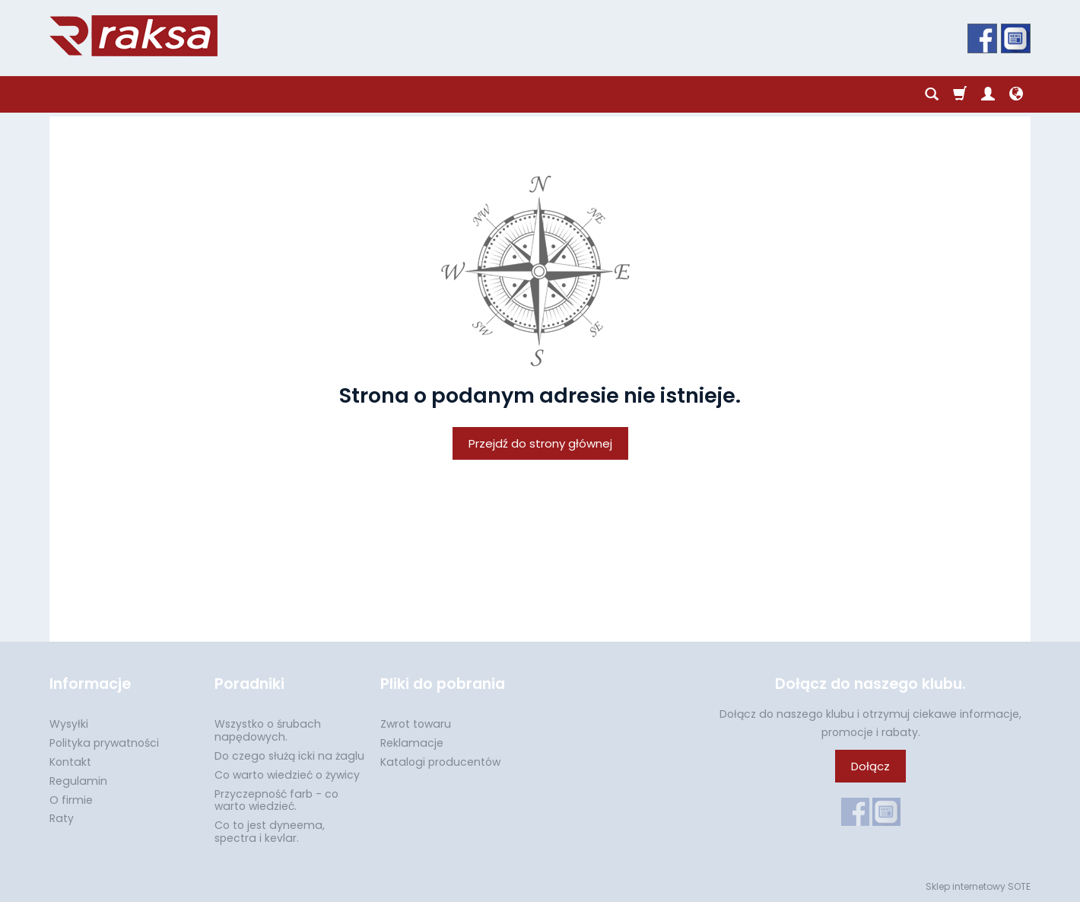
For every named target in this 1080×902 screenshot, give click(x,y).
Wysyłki (68, 723)
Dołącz (870, 766)
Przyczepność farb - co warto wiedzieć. (276, 800)
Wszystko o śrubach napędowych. (267, 730)
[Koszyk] (959, 94)
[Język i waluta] (1016, 94)
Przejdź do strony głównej (540, 443)
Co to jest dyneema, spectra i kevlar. (269, 832)
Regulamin (78, 781)
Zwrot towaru (415, 723)
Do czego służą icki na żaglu (289, 755)
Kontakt (70, 762)
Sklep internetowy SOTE (978, 886)
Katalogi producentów (440, 762)
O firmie (71, 800)
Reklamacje (411, 743)
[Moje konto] (988, 94)
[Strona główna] (133, 35)
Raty (61, 818)
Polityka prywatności (104, 743)
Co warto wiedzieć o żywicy (287, 774)
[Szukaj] (931, 94)
